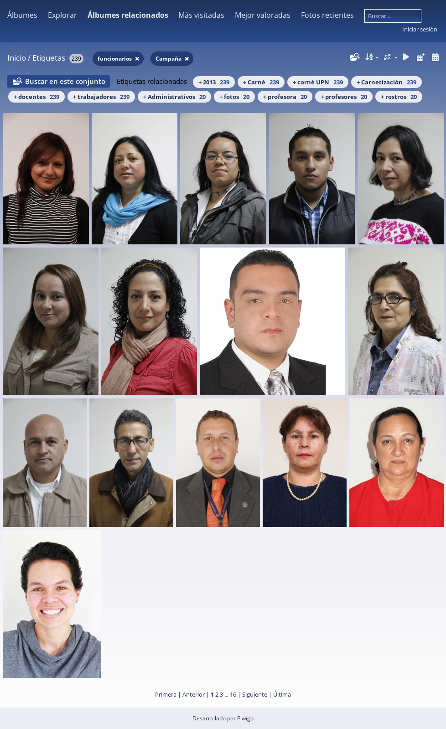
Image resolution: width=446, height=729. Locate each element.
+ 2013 (213, 82)
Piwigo (245, 718)
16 (233, 694)
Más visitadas (201, 15)
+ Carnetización (386, 82)
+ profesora (285, 97)
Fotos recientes (327, 15)
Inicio (16, 57)
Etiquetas (48, 57)
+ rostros (399, 97)
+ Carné (261, 82)
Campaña (169, 58)
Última (282, 694)
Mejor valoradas (262, 15)
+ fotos (234, 97)
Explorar (62, 15)
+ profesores (344, 97)
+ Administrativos (174, 97)
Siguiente (254, 694)
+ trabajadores (101, 97)
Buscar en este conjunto (65, 81)
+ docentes (36, 97)
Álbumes (22, 15)
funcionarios (115, 58)
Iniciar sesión (419, 29)
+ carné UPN (318, 82)
